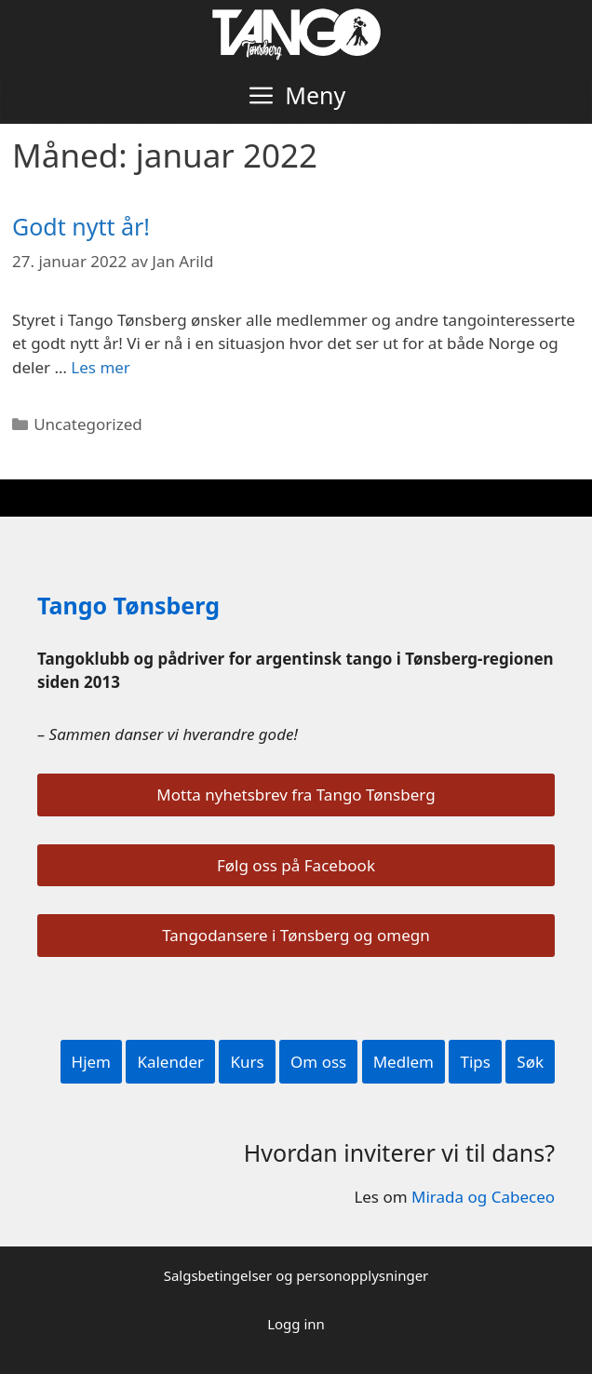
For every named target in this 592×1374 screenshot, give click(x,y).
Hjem (91, 1061)
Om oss (318, 1061)
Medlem (403, 1061)
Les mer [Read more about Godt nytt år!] (100, 367)
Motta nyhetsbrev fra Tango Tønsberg (295, 794)
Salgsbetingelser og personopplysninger (296, 1275)
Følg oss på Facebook (296, 865)
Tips (475, 1061)
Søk (530, 1061)
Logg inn (296, 1323)
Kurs (246, 1061)
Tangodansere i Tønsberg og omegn (295, 935)
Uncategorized (88, 424)
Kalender (170, 1061)
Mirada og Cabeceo (483, 1196)
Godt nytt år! (81, 226)
